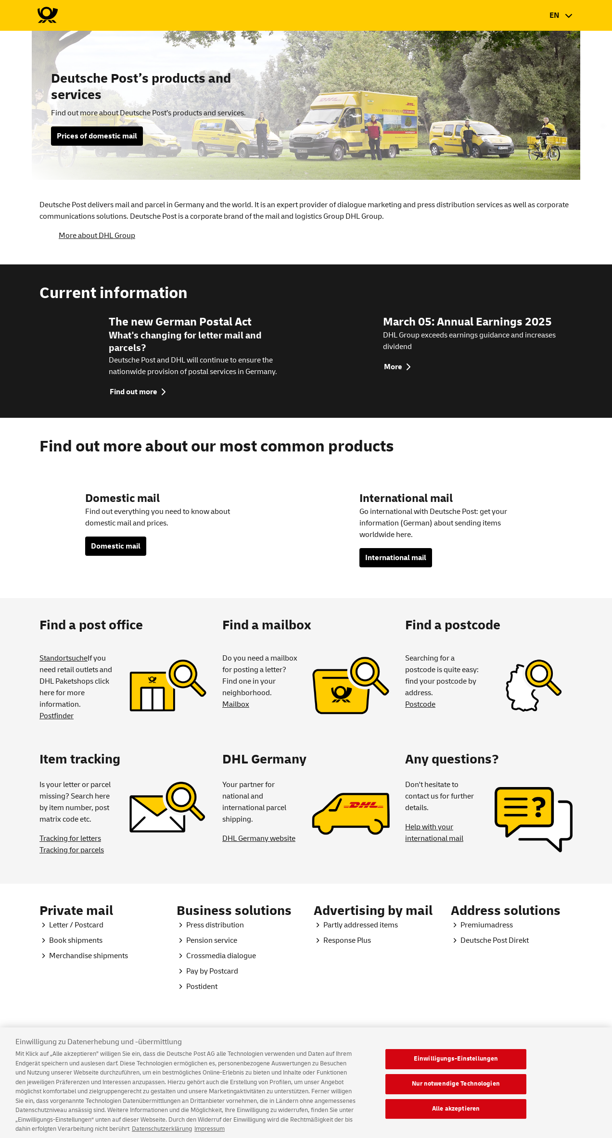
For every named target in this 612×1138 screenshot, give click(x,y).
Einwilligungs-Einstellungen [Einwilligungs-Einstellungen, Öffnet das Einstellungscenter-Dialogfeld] (456, 1064)
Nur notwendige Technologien (456, 1089)
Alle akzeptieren (456, 1114)
